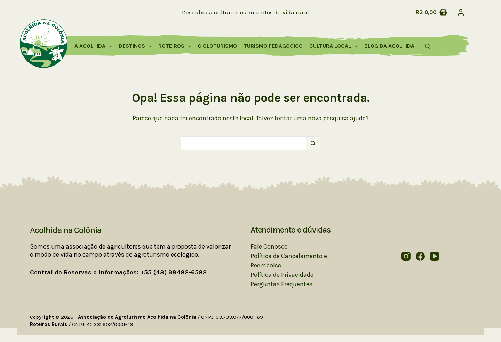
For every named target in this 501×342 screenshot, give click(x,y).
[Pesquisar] (427, 46)
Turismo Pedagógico (273, 46)
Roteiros (176, 46)
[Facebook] (420, 256)
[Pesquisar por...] (243, 143)
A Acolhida (94, 46)
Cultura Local (334, 46)
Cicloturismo (217, 46)
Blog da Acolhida (389, 46)
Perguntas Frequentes (281, 284)
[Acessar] (461, 12)
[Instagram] (406, 256)
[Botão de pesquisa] (313, 143)
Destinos (136, 46)
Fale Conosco (269, 246)
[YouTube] (434, 256)
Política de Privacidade (281, 275)
